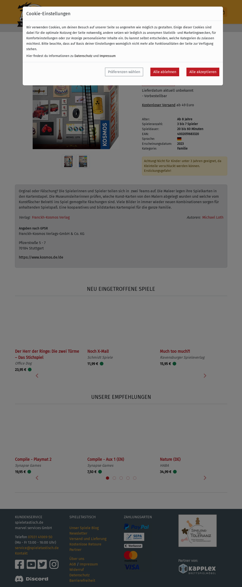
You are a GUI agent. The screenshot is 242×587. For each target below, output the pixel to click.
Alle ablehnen (164, 72)
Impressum (108, 56)
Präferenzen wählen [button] (124, 72)
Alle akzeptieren (202, 72)
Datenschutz (83, 56)
